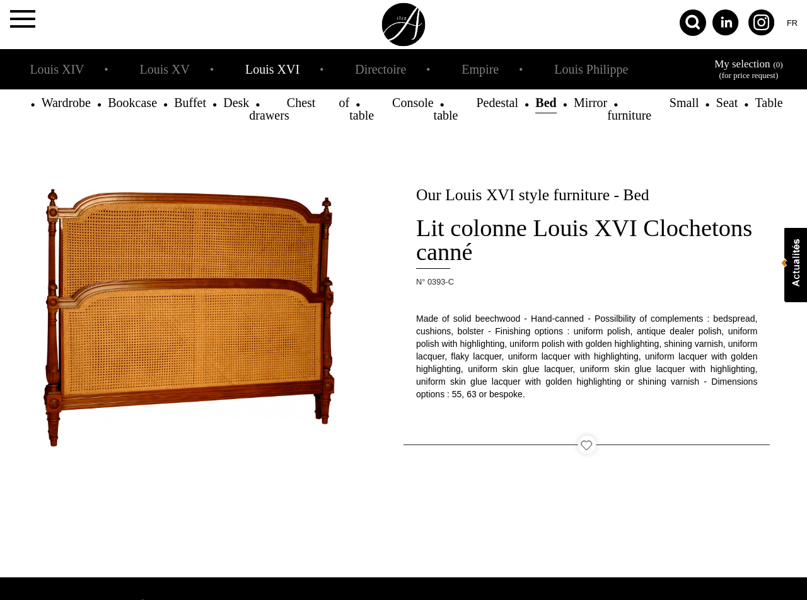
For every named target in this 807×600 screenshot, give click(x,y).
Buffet (190, 103)
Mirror (590, 103)
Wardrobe (66, 103)
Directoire (380, 69)
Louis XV (165, 69)
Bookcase (132, 103)
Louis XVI (272, 69)
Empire (480, 69)
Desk (236, 103)
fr (792, 23)
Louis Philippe (591, 69)
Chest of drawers (299, 109)
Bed (545, 103)
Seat (727, 103)
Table (768, 103)
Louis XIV (57, 69)
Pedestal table (476, 109)
